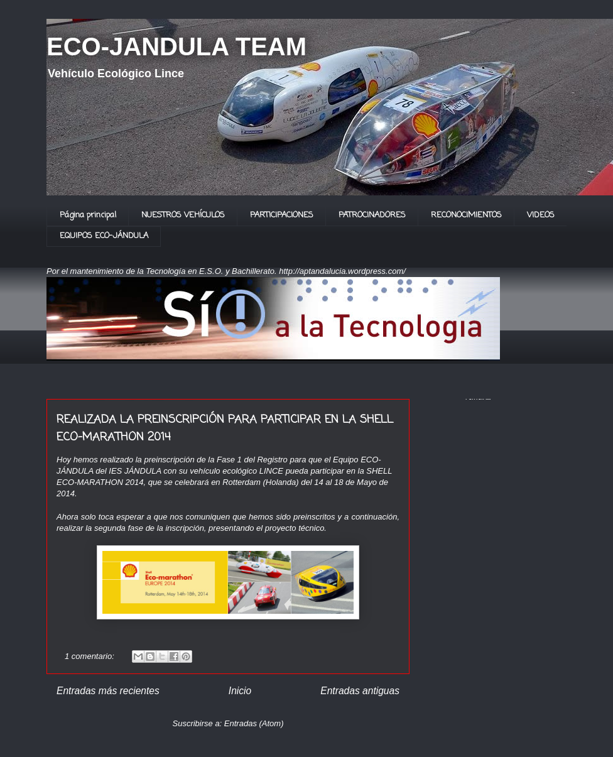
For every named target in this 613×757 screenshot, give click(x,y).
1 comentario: (90, 656)
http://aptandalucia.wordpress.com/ (342, 271)
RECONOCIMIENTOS (466, 215)
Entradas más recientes (108, 690)
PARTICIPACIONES (281, 215)
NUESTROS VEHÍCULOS (183, 215)
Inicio (240, 690)
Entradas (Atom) (254, 723)
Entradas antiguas (359, 690)
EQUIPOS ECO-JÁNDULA (104, 236)
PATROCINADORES (372, 215)
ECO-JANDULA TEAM (176, 46)
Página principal (88, 215)
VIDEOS (541, 215)
